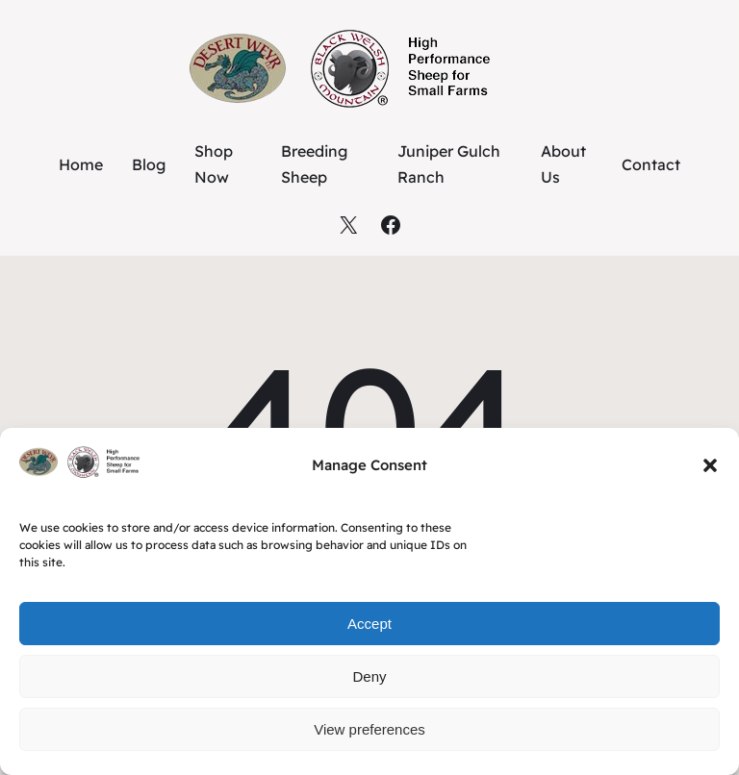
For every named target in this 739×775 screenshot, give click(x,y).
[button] (710, 465)
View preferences (369, 729)
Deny (369, 676)
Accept (369, 623)
